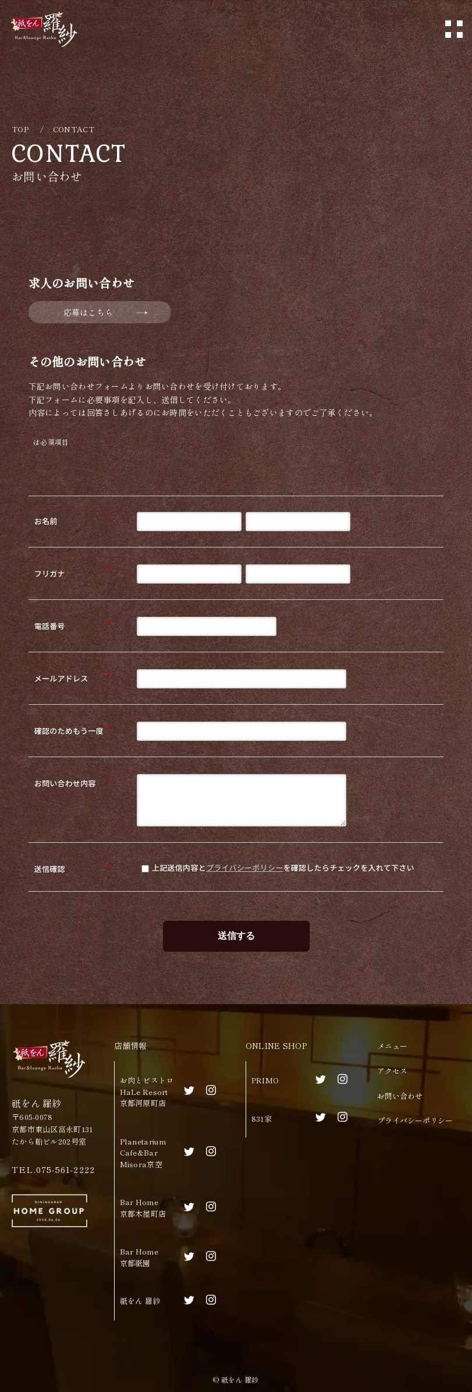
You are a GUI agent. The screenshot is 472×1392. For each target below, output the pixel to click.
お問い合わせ (400, 1095)
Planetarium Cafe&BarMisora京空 (143, 1153)
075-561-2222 (65, 1169)
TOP (20, 129)
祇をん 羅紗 (140, 1300)
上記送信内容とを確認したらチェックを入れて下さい (277, 867)
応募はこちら (88, 312)
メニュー (392, 1045)
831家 (261, 1118)
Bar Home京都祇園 (139, 1257)
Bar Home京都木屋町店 (143, 1207)
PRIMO (265, 1080)
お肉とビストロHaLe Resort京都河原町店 (147, 1091)
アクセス (392, 1070)
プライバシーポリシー (244, 867)
